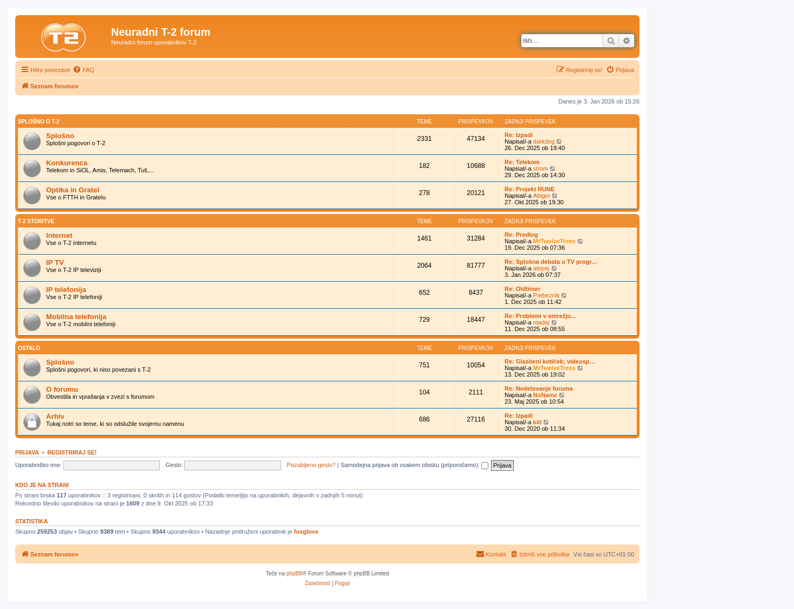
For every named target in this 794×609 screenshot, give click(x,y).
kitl (537, 422)
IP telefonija (66, 290)
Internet (59, 235)
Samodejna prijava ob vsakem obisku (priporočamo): (414, 465)
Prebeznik (546, 295)
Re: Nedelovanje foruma (539, 388)
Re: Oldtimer (522, 289)
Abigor (542, 195)
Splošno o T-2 (39, 122)
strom (540, 168)
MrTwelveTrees (554, 241)
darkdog (544, 141)
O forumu (62, 389)
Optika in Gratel (72, 190)
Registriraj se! (71, 452)
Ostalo (29, 348)
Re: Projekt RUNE (529, 189)
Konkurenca (66, 163)
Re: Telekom (522, 162)
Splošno (60, 136)
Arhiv (55, 416)
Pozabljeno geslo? (311, 465)
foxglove (306, 531)
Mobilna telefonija (76, 317)
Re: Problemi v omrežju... (540, 316)
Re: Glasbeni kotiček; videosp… (550, 361)
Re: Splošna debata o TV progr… (551, 261)
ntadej (541, 322)
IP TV (55, 262)
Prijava (27, 452)
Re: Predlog (521, 234)
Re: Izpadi (519, 135)
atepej (541, 268)
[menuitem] (83, 69)
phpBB (294, 573)
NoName (545, 395)
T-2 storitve (36, 221)
